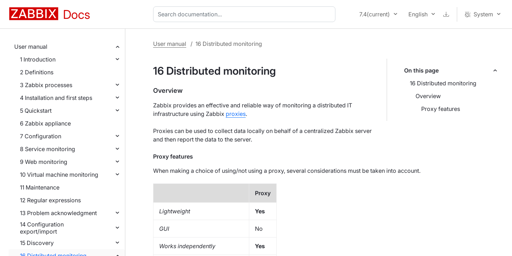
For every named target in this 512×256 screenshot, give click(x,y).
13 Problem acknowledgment (58, 213)
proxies (236, 113)
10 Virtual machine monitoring (59, 174)
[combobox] (245, 14)
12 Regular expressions (50, 200)
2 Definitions (36, 72)
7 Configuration (40, 136)
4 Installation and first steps (56, 97)
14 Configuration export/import (42, 228)
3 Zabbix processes (46, 85)
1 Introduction (38, 59)
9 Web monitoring (43, 161)
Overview (428, 96)
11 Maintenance (39, 187)
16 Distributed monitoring (443, 83)
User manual (30, 46)
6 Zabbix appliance (45, 123)
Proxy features (440, 108)
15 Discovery (37, 242)
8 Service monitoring (47, 149)
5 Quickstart (36, 110)
